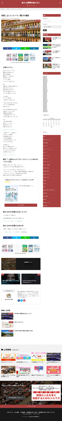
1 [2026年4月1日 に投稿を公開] (48, 120)
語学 (45, 200)
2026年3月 (45, 77)
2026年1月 (45, 78)
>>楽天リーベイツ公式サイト (9, 129)
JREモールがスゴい (19, 322)
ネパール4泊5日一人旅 (56, 58)
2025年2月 (45, 88)
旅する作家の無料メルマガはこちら (16, 397)
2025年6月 (45, 84)
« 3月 (51, 127)
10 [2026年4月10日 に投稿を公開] (53, 122)
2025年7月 (45, 83)
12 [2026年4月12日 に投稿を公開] (58, 122)
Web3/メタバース (48, 140)
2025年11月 (45, 80)
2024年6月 (45, 94)
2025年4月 (45, 86)
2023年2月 (45, 108)
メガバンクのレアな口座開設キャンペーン (53, 376)
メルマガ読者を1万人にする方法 (56, 52)
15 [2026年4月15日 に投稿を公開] (48, 123)
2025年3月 (45, 87)
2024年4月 (45, 96)
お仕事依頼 (22, 412)
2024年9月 (45, 92)
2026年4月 (45, 76)
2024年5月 (45, 95)
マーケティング (49, 51)
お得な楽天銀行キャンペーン (22, 362)
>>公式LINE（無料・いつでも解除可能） (12, 231)
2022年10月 (45, 111)
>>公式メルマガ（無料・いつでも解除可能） (13, 221)
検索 (44, 30)
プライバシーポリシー (27, 413)
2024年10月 (45, 91)
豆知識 (46, 206)
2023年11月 (45, 100)
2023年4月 (45, 106)
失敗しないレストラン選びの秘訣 (16, 9)
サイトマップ (36, 413)
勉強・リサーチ (47, 174)
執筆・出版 (47, 178)
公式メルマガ (10, 412)
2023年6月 (45, 104)
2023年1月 (45, 109)
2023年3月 (45, 107)
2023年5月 (45, 105)
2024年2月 (45, 98)
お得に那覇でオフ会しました (56, 38)
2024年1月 (45, 99)
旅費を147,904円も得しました (37, 375)
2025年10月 (45, 81)
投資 (45, 181)
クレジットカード (47, 38)
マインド (46, 159)
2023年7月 (45, 104)
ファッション (47, 156)
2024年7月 (45, 93)
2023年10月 (45, 101)
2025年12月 (45, 79)
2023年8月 (45, 103)
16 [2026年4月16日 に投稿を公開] (51, 123)
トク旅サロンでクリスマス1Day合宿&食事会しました (8, 376)
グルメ (46, 152)
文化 (45, 184)
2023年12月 (45, 99)
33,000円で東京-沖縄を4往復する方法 (23, 330)
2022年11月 (45, 110)
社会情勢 (46, 196)
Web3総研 (16, 412)
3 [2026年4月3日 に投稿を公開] (53, 120)
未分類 (46, 193)
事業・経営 (47, 168)
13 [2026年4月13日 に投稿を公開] (43, 123)
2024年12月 (45, 89)
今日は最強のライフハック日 (37, 362)
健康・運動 (47, 171)
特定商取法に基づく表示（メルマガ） (47, 412)
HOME (3, 9)
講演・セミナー (47, 203)
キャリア (46, 146)
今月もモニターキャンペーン (7, 362)
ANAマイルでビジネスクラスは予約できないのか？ (56, 46)
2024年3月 (45, 97)
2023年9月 (45, 102)
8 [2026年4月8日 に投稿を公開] (48, 122)
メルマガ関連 (47, 165)
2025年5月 (45, 85)
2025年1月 (45, 88)
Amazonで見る (21, 205)
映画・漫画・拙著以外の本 (50, 190)
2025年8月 (45, 82)
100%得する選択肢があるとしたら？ (23, 313)
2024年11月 (45, 90)
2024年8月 (45, 93)
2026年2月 (45, 77)
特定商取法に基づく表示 (32, 412)
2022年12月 (45, 110)
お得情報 (7, 9)
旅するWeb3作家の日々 (31, 3)
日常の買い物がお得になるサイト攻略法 (23, 376)
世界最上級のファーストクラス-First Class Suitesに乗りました (56, 66)
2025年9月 (45, 82)
